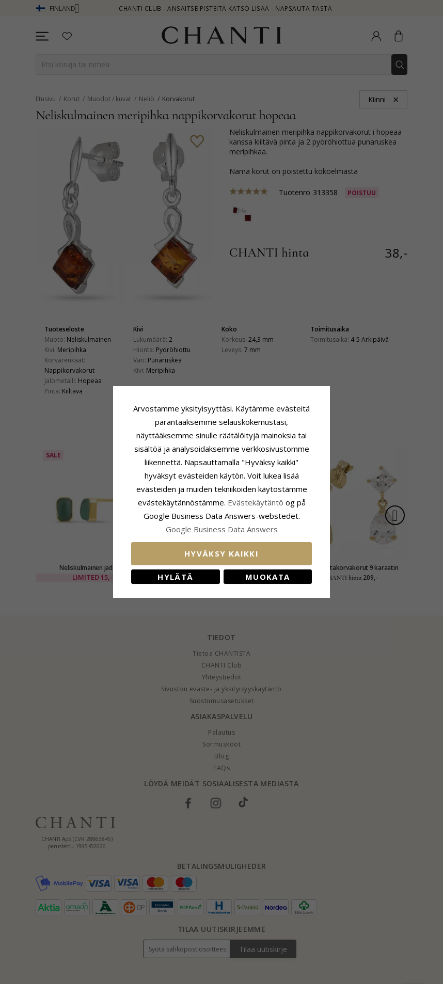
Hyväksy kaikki (221, 553)
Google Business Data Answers (222, 529)
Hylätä (175, 577)
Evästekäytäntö (255, 502)
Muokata (267, 577)
